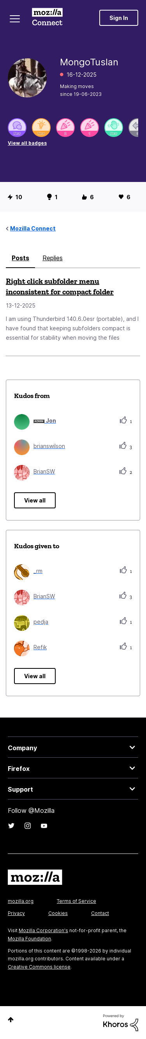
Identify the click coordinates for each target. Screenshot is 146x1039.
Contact (100, 913)
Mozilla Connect (47, 17)
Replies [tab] (52, 258)
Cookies (58, 913)
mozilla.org (20, 901)
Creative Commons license (39, 967)
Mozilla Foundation (29, 939)
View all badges (27, 143)
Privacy (16, 913)
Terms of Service (76, 901)
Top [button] (10, 1020)
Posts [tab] (20, 258)
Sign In (118, 17)
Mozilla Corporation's (43, 930)
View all (35, 500)
